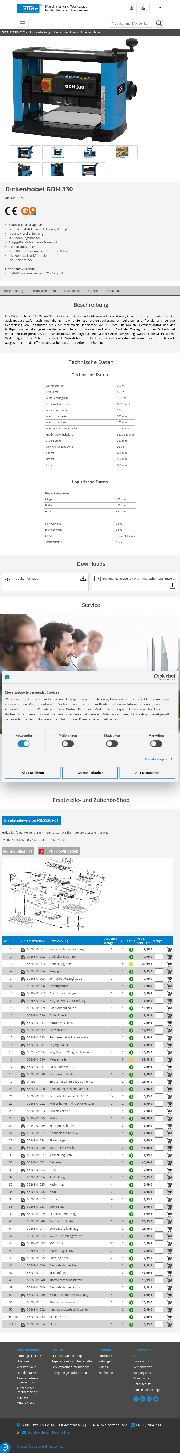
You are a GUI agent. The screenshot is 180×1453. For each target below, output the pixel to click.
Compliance (141, 1378)
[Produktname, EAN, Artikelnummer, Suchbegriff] (131, 23)
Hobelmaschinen (65, 32)
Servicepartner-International (27, 1380)
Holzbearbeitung (39, 32)
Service (93, 291)
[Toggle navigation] (23, 23)
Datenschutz (142, 1384)
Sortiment (105, 1356)
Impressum (141, 1361)
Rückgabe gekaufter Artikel (70, 1373)
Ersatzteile (113, 291)
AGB (136, 1356)
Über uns (23, 1361)
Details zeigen (156, 759)
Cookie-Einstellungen (147, 1390)
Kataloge (105, 1361)
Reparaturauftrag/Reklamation (72, 1361)
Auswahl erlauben (89, 772)
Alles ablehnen (32, 772)
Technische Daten (43, 291)
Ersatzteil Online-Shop (67, 1356)
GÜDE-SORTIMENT (13, 32)
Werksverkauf (26, 1367)
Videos (103, 1367)
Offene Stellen (26, 1403)
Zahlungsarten (143, 1373)
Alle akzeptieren (147, 772)
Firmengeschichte (29, 1356)
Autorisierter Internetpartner (27, 1390)
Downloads (72, 291)
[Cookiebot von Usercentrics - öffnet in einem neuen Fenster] (156, 677)
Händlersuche (26, 1373)
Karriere (22, 1398)
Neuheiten (106, 1373)
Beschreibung (13, 291)
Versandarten (142, 1367)
